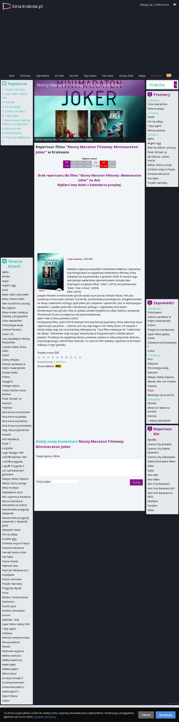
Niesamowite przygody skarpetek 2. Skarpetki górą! (15, 521)
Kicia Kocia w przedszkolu (16, 425)
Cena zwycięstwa (157, 104)
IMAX (150, 466)
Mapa (142, 75)
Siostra (6, 615)
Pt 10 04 (88, 164)
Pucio (151, 390)
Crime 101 (8, 334)
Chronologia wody (158, 368)
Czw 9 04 (80, 164)
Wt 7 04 (66, 164)
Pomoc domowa (11, 579)
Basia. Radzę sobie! (13, 299)
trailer (81, 139)
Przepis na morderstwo (161, 329)
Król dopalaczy (13, 133)
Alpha (151, 138)
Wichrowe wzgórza (13, 651)
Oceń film (60, 361)
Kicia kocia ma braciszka (16, 412)
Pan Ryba (153, 178)
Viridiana (7, 633)
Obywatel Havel (11, 529)
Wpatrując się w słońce (161, 395)
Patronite (156, 75)
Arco (150, 359)
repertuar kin (50, 139)
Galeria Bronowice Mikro (162, 461)
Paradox (152, 505)
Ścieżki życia (9, 606)
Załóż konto (162, 4)
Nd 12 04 (104, 164)
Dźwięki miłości (11, 385)
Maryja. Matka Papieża (161, 377)
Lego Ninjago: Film (13, 452)
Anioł (5, 290)
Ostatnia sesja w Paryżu (161, 169)
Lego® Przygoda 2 (13, 466)
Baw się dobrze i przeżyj (162, 147)
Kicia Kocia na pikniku (14, 416)
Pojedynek (8, 574)
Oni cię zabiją (155, 121)
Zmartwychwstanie (13, 682)
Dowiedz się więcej (45, 716)
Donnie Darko (10, 372)
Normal (152, 416)
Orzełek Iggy (9, 539)
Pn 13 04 (112, 164)
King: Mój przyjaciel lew (15, 430)
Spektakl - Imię (10, 619)
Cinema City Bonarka (159, 444)
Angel (5, 281)
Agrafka (152, 439)
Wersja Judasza (156, 130)
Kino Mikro (154, 479)
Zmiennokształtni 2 (13, 687)
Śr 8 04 (73, 164)
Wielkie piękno (10, 669)
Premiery (25, 75)
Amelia (6, 276)
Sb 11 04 (96, 164)
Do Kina (59, 75)
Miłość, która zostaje (160, 165)
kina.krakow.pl (27, 6)
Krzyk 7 (6, 443)
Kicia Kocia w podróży (14, 421)
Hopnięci (10, 102)
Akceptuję (165, 715)
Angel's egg (154, 143)
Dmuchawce (155, 312)
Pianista (152, 386)
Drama (151, 325)
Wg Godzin (90, 75)
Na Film (74, 75)
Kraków (157, 85)
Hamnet (7, 403)
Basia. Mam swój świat (15, 294)
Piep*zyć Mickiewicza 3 (15, 570)
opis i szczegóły (67, 139)
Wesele (6, 646)
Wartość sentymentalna (16, 637)
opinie (89, 139)
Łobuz (151, 350)
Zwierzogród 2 (10, 691)
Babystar (153, 363)
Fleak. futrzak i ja (157, 152)
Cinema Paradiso (12, 329)
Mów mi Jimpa (156, 108)
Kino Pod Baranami (159, 483)
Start (12, 75)
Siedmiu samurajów (13, 610)
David (151, 117)
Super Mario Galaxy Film (16, 624)
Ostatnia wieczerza (158, 174)
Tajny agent (155, 125)
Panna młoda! (10, 561)
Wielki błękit (9, 664)
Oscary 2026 (126, 75)
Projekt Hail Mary (157, 182)
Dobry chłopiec (11, 359)
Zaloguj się (146, 4)
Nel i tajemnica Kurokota (16, 496)
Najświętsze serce (12, 492)
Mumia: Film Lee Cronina (162, 381)
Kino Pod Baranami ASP (161, 488)
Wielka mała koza (12, 660)
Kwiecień (153, 372)
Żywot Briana (9, 696)
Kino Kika (153, 475)
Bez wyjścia (8, 307)
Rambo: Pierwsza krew (15, 597)
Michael (152, 403)
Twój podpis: (44, 481)
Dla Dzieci (107, 75)
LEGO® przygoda (12, 461)
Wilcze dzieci (9, 673)
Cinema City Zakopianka (161, 457)
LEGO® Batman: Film (14, 457)
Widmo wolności (11, 655)
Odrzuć (146, 715)
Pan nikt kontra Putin (14, 552)
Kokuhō (6, 434)
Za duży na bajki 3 (15, 111)
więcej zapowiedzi (160, 420)
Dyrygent (7, 381)
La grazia (7, 448)
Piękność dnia (10, 565)
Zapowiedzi (42, 75)
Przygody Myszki (11, 588)
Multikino (153, 501)
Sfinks (151, 510)
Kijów (151, 470)
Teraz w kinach (15, 264)
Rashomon (8, 601)
